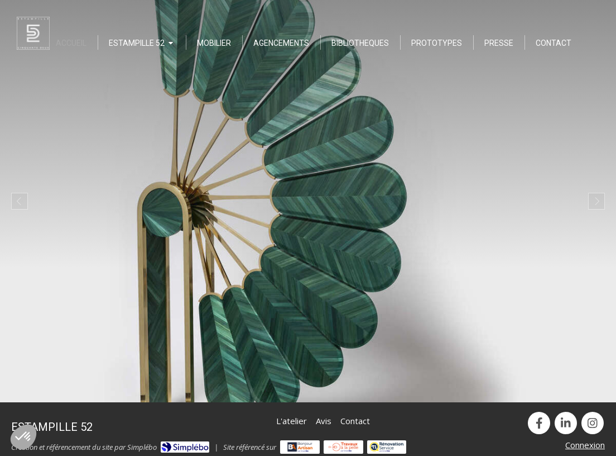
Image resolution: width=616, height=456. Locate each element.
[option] (308, 201)
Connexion (585, 444)
